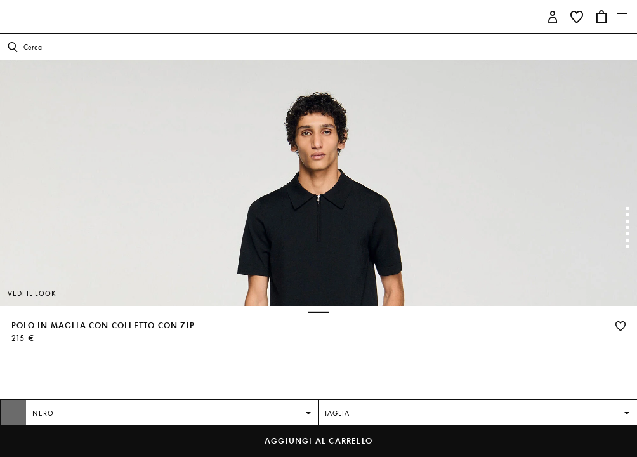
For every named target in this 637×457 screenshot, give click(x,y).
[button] (553, 16)
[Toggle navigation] (622, 17)
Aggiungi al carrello (318, 441)
